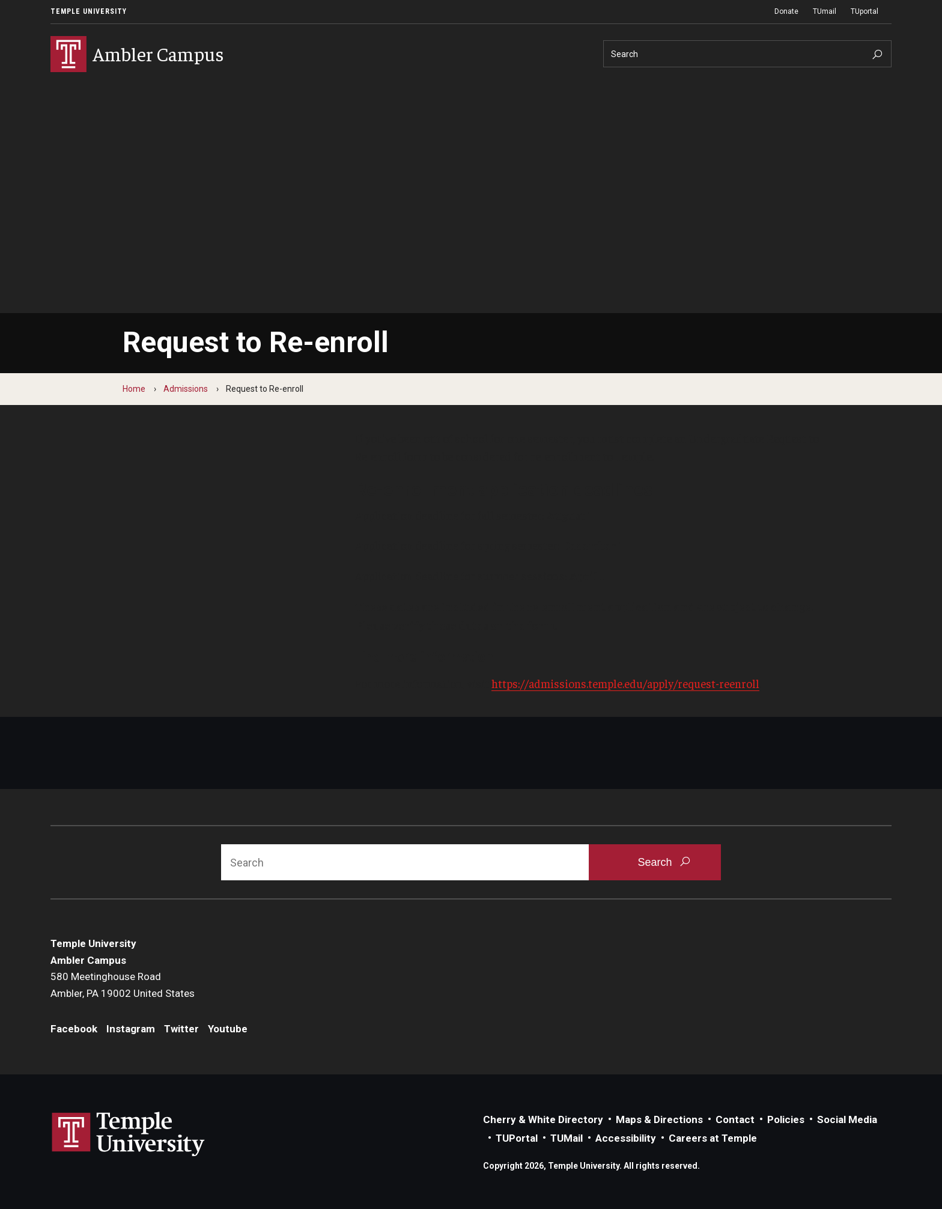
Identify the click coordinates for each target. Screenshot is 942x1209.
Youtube (228, 1029)
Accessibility (625, 1138)
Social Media (847, 1119)
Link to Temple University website (128, 1134)
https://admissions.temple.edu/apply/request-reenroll (625, 683)
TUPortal (517, 1138)
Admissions (185, 389)
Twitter (181, 1029)
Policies (785, 1119)
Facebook (73, 1029)
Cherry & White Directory (543, 1119)
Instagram (130, 1029)
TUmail (824, 11)
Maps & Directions (659, 1119)
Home (134, 389)
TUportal (864, 11)
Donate (786, 11)
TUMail (566, 1138)
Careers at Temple (713, 1138)
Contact (735, 1119)
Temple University (88, 11)
